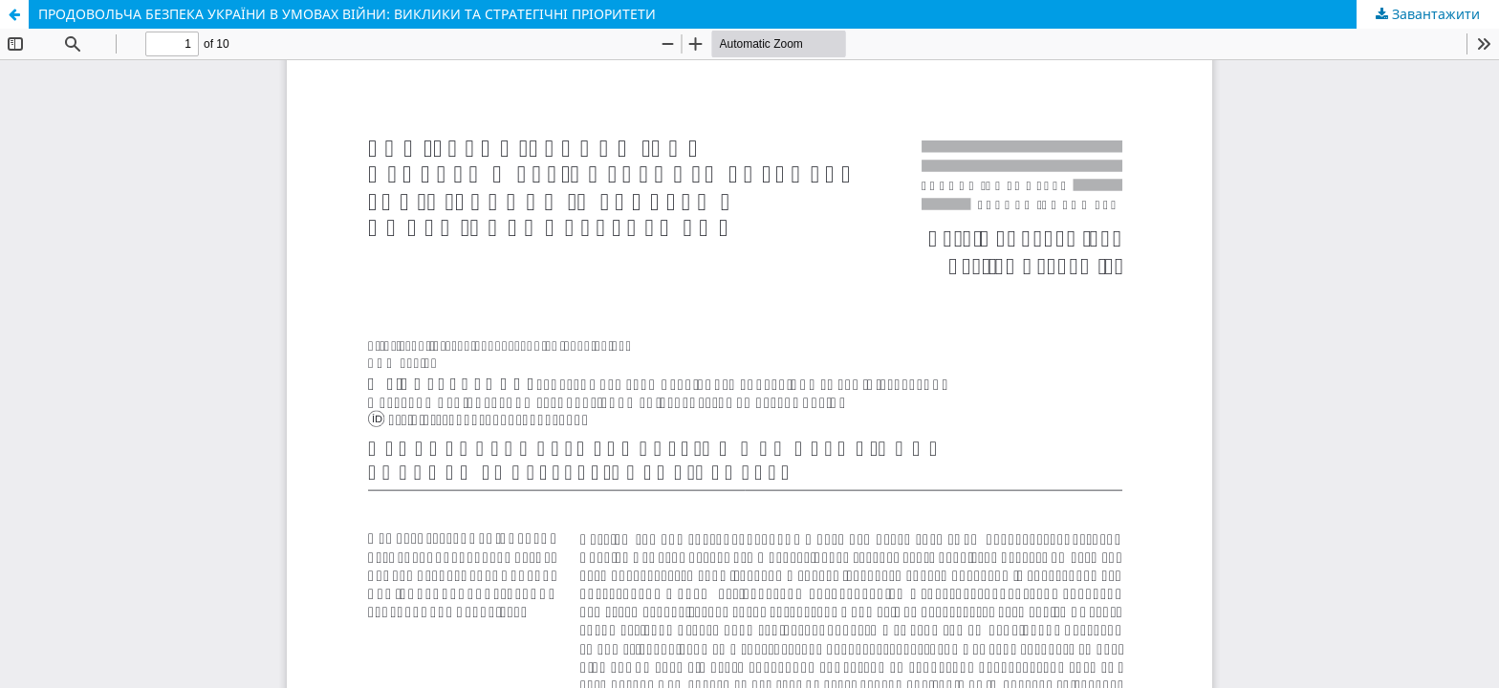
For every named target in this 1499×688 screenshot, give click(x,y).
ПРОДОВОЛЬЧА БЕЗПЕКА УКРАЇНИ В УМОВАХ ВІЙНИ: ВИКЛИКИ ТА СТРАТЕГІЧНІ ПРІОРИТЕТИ (347, 14)
